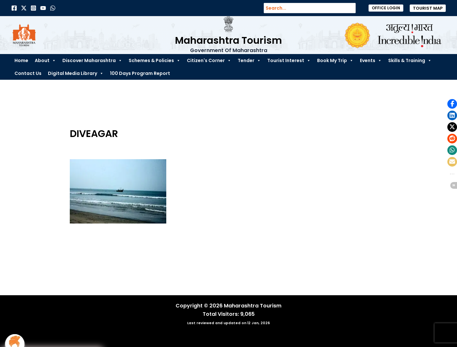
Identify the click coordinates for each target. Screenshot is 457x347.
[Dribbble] (53, 8)
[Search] (354, 8)
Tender (249, 60)
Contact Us (27, 73)
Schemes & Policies (154, 60)
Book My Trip (335, 60)
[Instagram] (33, 8)
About (45, 60)
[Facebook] (14, 8)
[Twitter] (24, 8)
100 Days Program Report (140, 73)
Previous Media (59, 267)
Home (21, 60)
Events (371, 60)
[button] (386, 8)
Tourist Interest (289, 60)
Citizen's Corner (209, 60)
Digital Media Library (76, 73)
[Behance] (43, 8)
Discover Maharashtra (92, 60)
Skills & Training (410, 60)
